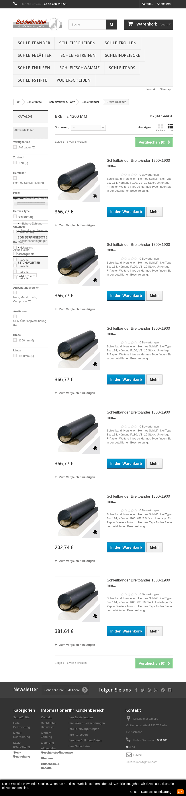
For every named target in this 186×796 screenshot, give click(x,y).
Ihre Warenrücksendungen (87, 723)
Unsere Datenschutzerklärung (150, 792)
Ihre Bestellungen (81, 717)
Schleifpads (122, 67)
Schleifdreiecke (122, 55)
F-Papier (26, 232)
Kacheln (160, 128)
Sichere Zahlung (31, 394)
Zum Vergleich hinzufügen (77, 225)
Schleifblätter (34, 55)
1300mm (26, 340)
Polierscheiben (74, 80)
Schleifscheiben (77, 42)
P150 (23, 271)
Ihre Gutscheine (79, 746)
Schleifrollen (121, 42)
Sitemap (165, 89)
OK (180, 792)
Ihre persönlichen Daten (85, 740)
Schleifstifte (32, 80)
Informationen (31, 376)
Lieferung (27, 388)
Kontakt (147, 3)
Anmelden (164, 3)
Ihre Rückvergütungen (84, 729)
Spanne (18, 197)
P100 (23, 259)
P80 (23, 253)
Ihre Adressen (78, 734)
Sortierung (62, 127)
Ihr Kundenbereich (86, 710)
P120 (23, 265)
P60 (23, 247)
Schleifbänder (34, 42)
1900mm (26, 356)
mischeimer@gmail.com (141, 761)
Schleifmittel (21, 717)
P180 (23, 277)
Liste (170, 128)
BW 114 (25, 216)
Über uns (27, 418)
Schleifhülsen (34, 67)
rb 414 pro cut (25, 481)
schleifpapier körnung (24, 489)
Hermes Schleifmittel (28, 182)
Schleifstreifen (78, 55)
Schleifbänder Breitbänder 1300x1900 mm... (138, 163)
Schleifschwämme (79, 67)
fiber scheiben (25, 497)
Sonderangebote (32, 435)
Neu (23, 163)
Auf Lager (26, 147)
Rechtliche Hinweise (34, 401)
